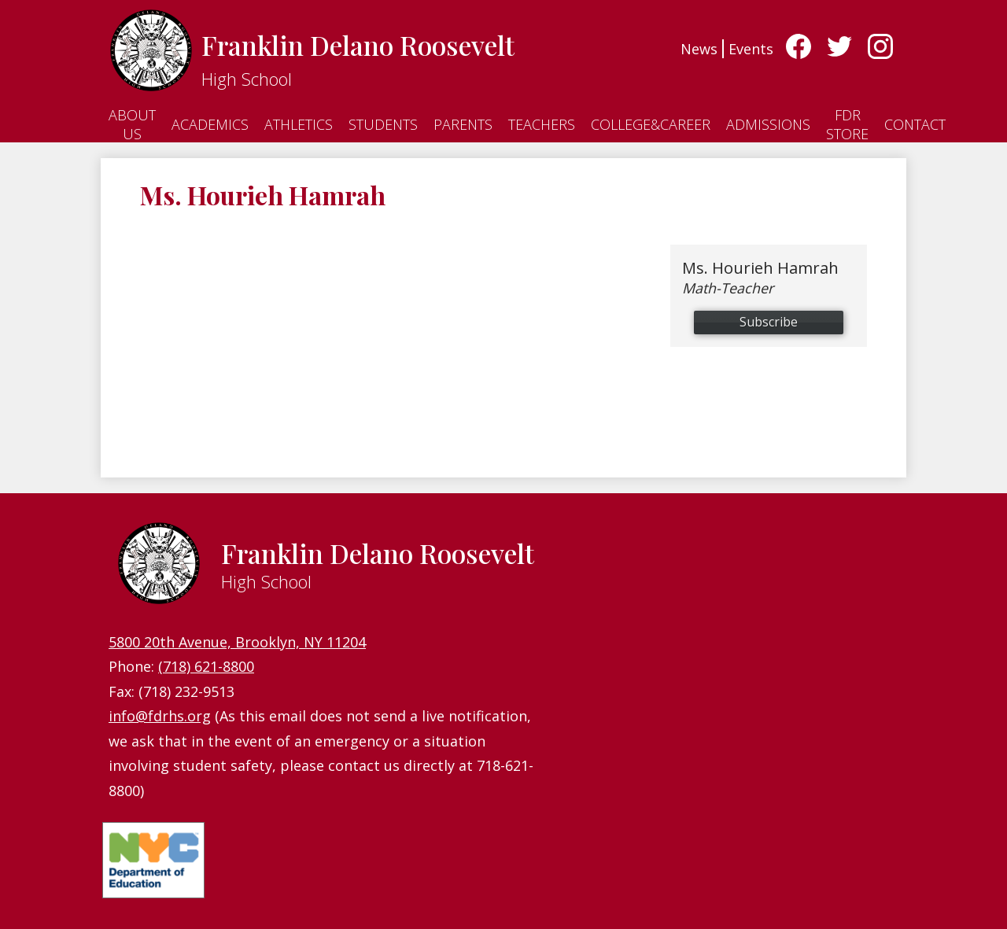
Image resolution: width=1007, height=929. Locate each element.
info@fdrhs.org (160, 715)
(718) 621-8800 (206, 666)
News (699, 48)
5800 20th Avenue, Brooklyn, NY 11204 (237, 641)
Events (751, 48)
